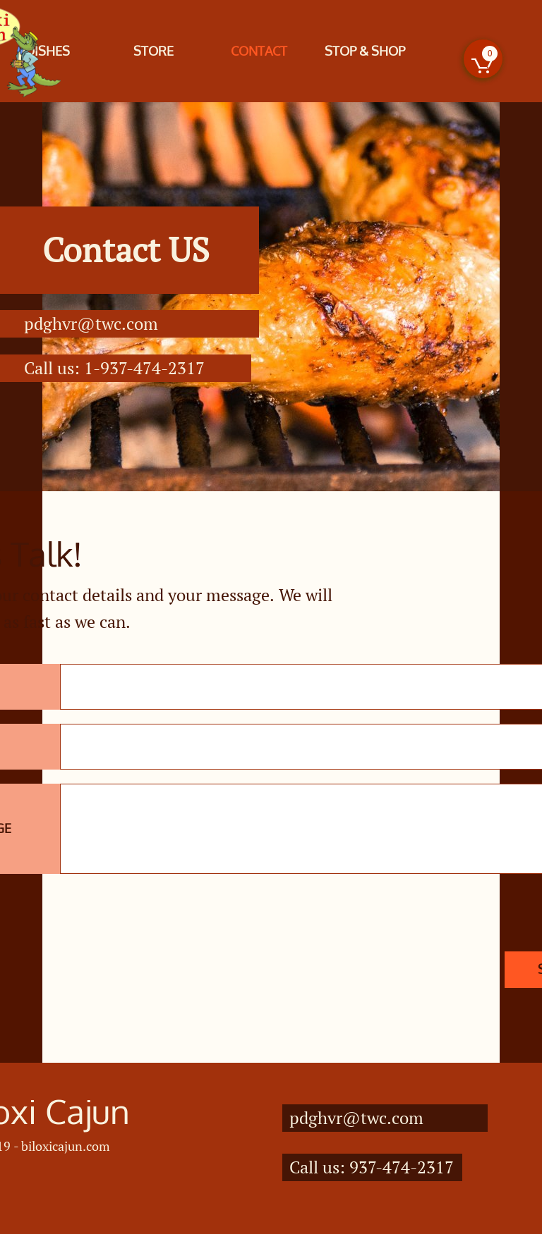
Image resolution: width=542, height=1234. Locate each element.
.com (139, 323)
